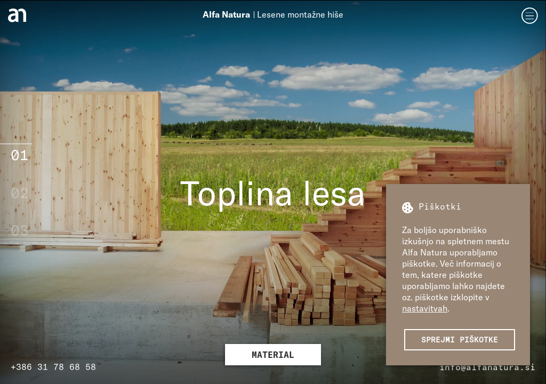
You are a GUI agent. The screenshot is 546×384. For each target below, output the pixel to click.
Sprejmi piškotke (459, 339)
